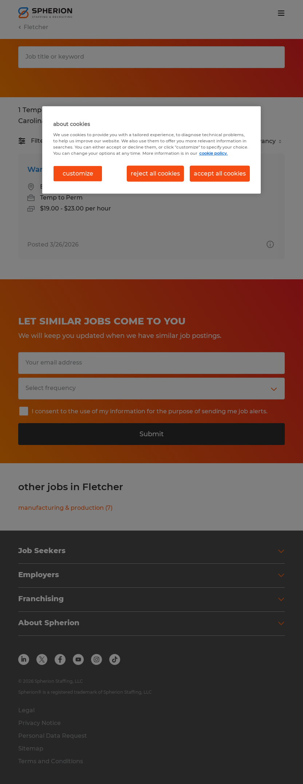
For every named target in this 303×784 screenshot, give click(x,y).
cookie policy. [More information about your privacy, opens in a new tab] (213, 152)
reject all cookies (155, 173)
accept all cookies (220, 173)
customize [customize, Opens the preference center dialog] (78, 173)
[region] (151, 150)
